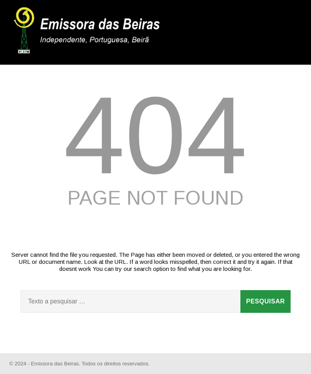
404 (155, 135)
